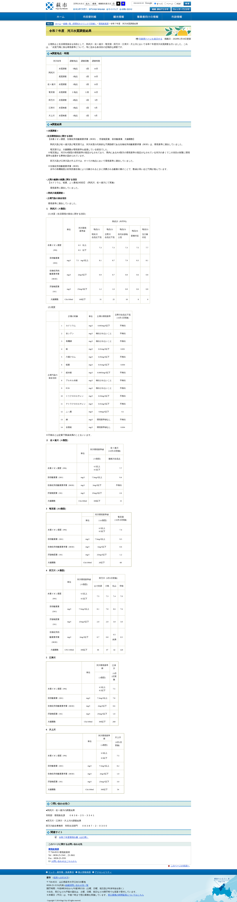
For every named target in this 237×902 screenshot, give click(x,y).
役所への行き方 (61, 877)
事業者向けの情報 (147, 17)
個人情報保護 (84, 872)
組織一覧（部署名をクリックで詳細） (80, 23)
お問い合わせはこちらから (64, 861)
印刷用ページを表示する (150, 39)
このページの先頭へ (180, 866)
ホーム (60, 17)
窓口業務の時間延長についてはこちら (126, 895)
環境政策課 (104, 23)
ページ (170, 4)
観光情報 (118, 17)
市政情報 (176, 17)
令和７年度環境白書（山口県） (74, 837)
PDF (179, 4)
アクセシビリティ (103, 872)
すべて (160, 4)
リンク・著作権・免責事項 (61, 872)
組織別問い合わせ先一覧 (76, 885)
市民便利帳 (89, 17)
